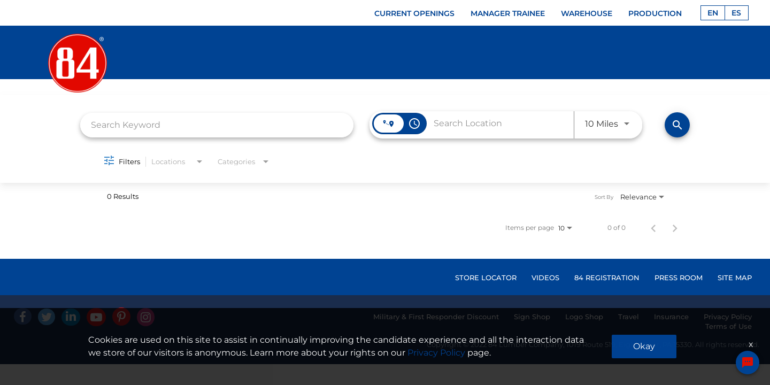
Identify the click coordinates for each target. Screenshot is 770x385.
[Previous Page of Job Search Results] (653, 227)
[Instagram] (146, 317)
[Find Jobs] (677, 124)
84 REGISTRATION (607, 277)
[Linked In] (70, 317)
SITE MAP (735, 277)
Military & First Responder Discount (436, 316)
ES (736, 13)
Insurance (671, 316)
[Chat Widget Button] (747, 363)
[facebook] (23, 316)
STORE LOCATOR (486, 277)
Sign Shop (532, 316)
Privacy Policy (728, 316)
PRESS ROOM (678, 277)
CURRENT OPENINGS (414, 13)
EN (712, 13)
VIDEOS (545, 277)
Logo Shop (584, 316)
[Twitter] (46, 317)
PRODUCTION (655, 13)
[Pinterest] (121, 316)
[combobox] (217, 124)
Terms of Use (728, 326)
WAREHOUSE (586, 13)
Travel (628, 316)
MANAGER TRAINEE (508, 13)
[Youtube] (96, 317)
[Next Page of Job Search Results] (675, 227)
